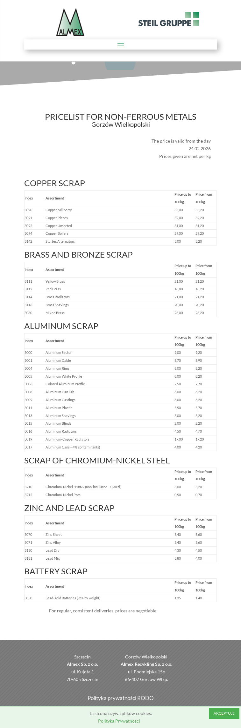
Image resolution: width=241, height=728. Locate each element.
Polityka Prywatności (119, 721)
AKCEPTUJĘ (224, 713)
